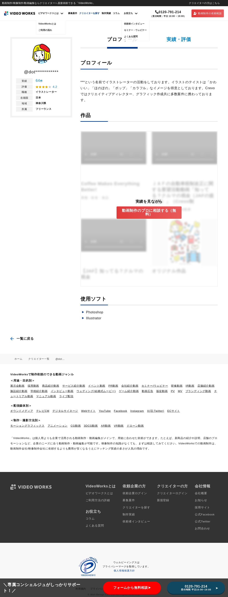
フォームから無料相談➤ (132, 587)
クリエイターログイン (172, 493)
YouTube (105, 410)
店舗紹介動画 (206, 385)
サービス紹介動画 (73, 385)
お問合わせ (202, 528)
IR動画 (190, 385)
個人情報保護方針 (124, 570)
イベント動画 (96, 385)
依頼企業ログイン (135, 493)
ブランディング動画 (198, 391)
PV (173, 391)
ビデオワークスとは (99, 493)
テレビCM (42, 410)
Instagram (137, 410)
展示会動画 (17, 385)
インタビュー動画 (62, 391)
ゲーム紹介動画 (129, 391)
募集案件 (72, 13)
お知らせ (201, 500)
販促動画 (162, 391)
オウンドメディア (21, 410)
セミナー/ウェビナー (155, 385)
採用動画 (33, 385)
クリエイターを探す (89, 13)
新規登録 (163, 500)
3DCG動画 (91, 425)
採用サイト (202, 507)
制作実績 (106, 13)
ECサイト (173, 410)
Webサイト (88, 410)
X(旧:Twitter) (155, 410)
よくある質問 (95, 525)
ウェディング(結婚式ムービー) (96, 391)
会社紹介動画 (129, 385)
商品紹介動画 (50, 385)
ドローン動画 (135, 425)
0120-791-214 (168, 12)
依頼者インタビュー (136, 521)
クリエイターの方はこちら (204, 3)
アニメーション (58, 425)
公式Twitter (202, 521)
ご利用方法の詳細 (98, 500)
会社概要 (201, 493)
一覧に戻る (25, 338)
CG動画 (76, 425)
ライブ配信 (66, 396)
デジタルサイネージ (65, 410)
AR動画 (106, 425)
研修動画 (176, 385)
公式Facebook (205, 514)
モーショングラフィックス (27, 425)
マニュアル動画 (46, 396)
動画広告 (147, 391)
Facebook (120, 410)
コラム (116, 13)
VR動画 (119, 425)
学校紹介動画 (39, 391)
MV (180, 391)
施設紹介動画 (18, 391)
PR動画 (113, 385)
